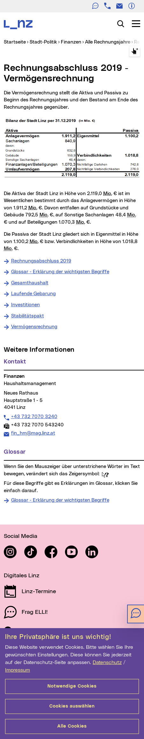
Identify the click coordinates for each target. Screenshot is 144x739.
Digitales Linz (22, 576)
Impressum (17, 670)
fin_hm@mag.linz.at (33, 433)
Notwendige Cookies (72, 686)
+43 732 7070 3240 (34, 416)
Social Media (20, 536)
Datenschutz (107, 662)
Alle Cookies (72, 726)
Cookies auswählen (72, 706)
